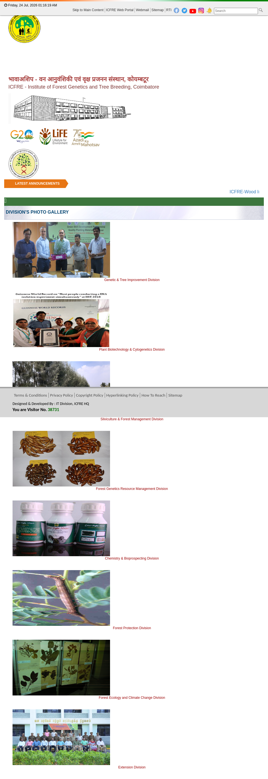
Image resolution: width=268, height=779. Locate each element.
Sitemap (158, 10)
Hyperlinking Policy (122, 395)
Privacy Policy (61, 395)
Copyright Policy (89, 395)
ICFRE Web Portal (119, 10)
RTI (169, 10)
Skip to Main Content (87, 10)
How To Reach (153, 395)
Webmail (142, 10)
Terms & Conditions (30, 395)
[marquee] (134, 187)
